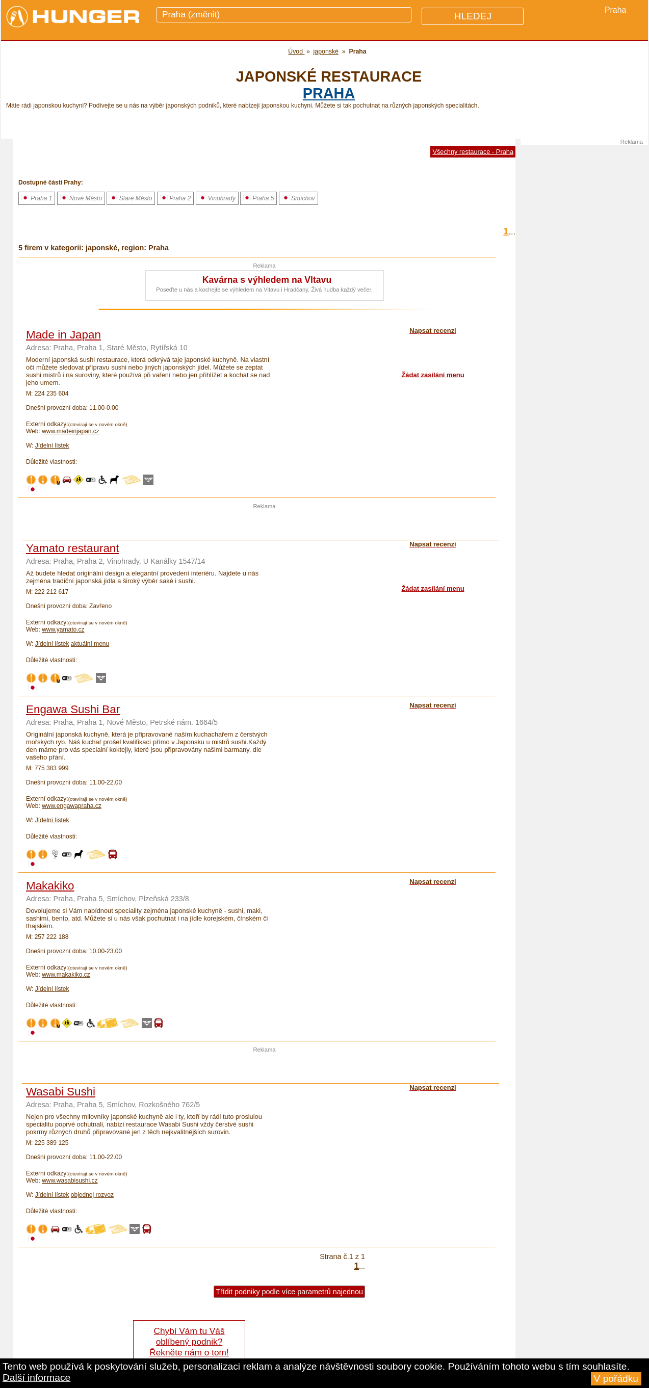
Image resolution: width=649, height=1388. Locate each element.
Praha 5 (258, 198)
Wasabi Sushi (60, 1091)
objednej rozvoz (92, 1194)
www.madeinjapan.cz (70, 431)
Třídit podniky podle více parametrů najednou (289, 1292)
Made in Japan (63, 334)
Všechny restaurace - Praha (472, 151)
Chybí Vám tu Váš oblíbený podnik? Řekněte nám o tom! (188, 1341)
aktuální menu (90, 643)
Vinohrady (217, 198)
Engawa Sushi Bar (73, 709)
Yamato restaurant (72, 548)
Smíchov (298, 198)
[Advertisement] (264, 524)
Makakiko (50, 885)
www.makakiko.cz (66, 974)
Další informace (36, 1377)
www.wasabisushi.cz (69, 1180)
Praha (329, 93)
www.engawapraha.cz (71, 805)
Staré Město (131, 198)
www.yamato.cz (63, 629)
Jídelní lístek (52, 445)
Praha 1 (36, 198)
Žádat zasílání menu (432, 375)
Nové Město (81, 198)
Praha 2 (175, 198)
